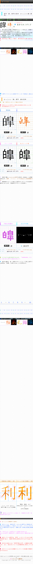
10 (30, 302)
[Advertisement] (16, 73)
